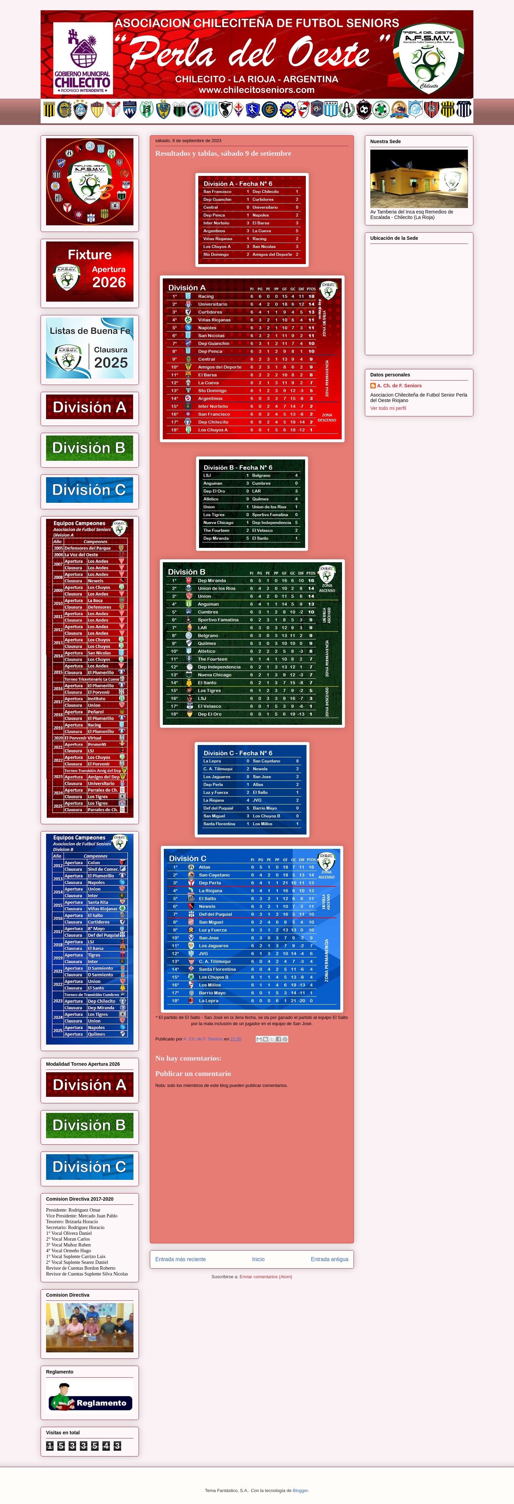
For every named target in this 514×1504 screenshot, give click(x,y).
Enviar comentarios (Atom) (266, 1276)
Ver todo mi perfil (388, 408)
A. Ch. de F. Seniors (399, 385)
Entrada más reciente (180, 1259)
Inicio (258, 1259)
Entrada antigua (329, 1259)
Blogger (300, 1490)
